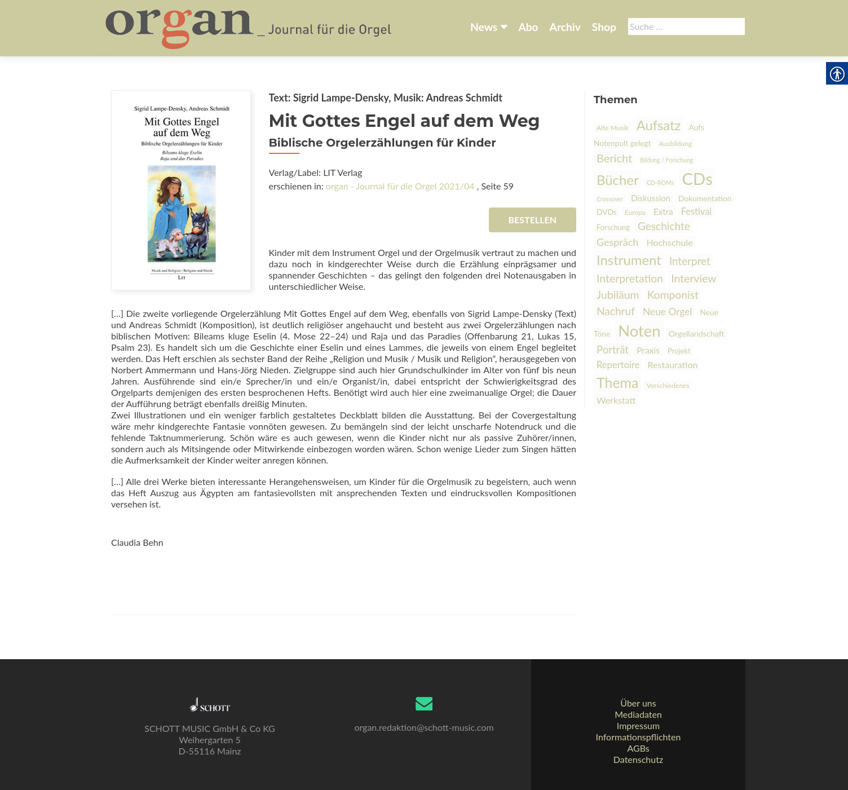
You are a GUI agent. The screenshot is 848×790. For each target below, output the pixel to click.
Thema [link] (617, 382)
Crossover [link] (610, 198)
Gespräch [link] (617, 242)
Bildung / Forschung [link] (666, 160)
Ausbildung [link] (675, 143)
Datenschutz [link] (638, 759)
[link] (249, 27)
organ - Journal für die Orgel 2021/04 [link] (400, 185)
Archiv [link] (565, 26)
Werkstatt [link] (616, 400)
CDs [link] (697, 178)
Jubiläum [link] (618, 294)
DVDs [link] (607, 212)
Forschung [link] (613, 227)
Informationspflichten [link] (638, 736)
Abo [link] (528, 26)
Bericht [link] (614, 158)
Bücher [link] (618, 179)
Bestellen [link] (532, 219)
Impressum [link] (638, 725)
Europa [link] (635, 212)
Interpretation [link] (630, 278)
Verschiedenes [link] (668, 385)
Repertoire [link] (618, 364)
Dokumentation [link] (704, 198)
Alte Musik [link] (613, 127)
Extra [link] (663, 211)
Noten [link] (639, 330)
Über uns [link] (638, 703)
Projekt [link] (679, 350)
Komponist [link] (673, 294)
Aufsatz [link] (659, 125)
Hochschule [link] (669, 242)
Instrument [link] (629, 259)
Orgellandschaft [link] (697, 333)
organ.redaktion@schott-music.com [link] (423, 727)
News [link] (483, 26)
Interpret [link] (689, 260)
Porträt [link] (613, 349)
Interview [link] (693, 278)
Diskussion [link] (650, 198)
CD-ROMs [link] (660, 182)
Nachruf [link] (616, 310)
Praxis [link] (648, 350)
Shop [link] (604, 26)
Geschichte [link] (664, 225)
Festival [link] (696, 211)
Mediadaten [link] (638, 714)
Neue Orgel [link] (667, 311)
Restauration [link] (673, 364)
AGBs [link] (638, 748)
